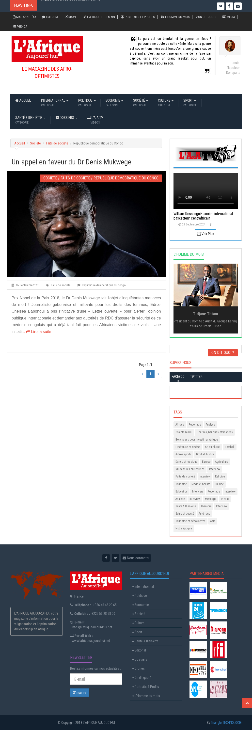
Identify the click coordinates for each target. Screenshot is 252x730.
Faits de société (57, 143)
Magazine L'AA (24, 17)
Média (228, 17)
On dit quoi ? (206, 17)
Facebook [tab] (178, 379)
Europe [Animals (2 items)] (206, 461)
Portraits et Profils (138, 17)
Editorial (50, 17)
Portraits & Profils (145, 687)
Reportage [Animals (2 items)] (195, 424)
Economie (114, 103)
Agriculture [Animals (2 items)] (221, 461)
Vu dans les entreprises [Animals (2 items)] (190, 469)
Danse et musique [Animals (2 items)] (186, 461)
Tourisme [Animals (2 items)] (181, 484)
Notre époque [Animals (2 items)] (183, 528)
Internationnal (54, 103)
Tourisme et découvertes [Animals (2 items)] (190, 521)
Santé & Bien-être (30, 120)
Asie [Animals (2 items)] (212, 521)
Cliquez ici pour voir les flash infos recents (70, 6)
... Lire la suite (36, 332)
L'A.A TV (95, 120)
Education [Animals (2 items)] (181, 491)
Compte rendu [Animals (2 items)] (183, 432)
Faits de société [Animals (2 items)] (185, 476)
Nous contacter (136, 558)
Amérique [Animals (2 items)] (204, 513)
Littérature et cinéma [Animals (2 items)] (187, 447)
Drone (71, 17)
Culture (165, 103)
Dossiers (66, 120)
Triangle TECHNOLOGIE (226, 723)
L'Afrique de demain (99, 17)
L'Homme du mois (175, 17)
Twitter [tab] (196, 377)
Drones (138, 668)
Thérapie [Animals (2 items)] (206, 506)
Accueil (23, 103)
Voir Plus (205, 234)
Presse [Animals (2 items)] (225, 499)
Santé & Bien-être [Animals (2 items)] (185, 506)
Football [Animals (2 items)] (230, 447)
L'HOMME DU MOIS (188, 254)
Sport (190, 103)
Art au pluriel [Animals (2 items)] (212, 447)
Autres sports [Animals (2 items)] (183, 454)
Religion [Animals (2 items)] (220, 476)
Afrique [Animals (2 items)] (179, 424)
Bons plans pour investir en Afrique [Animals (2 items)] (196, 439)
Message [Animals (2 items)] (210, 499)
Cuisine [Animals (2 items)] (219, 484)
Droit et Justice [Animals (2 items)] (205, 454)
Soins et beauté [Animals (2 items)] (184, 513)
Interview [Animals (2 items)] (214, 469)
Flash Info (23, 5)
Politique (87, 103)
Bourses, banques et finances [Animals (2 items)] (215, 432)
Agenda (20, 26)
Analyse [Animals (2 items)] (210, 424)
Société (140, 103)
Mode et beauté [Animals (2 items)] (200, 484)
